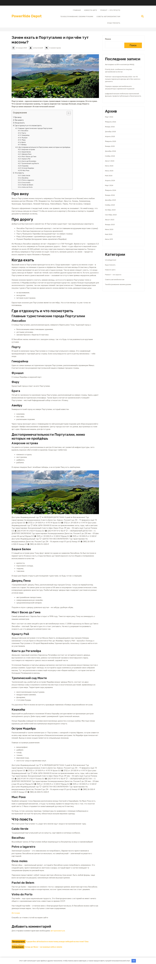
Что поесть (19, 173)
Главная (77, 10)
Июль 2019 (109, 239)
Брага (24, 142)
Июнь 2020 (109, 229)
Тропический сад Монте (30, 163)
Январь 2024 (110, 195)
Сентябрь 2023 (111, 215)
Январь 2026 (110, 127)
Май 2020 (108, 234)
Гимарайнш (25, 135)
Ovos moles (26, 182)
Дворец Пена (26, 154)
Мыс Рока (25, 170)
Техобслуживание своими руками (76, 16)
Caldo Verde (26, 175)
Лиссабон (24, 131)
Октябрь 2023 (110, 210)
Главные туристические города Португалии (35, 128)
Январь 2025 (110, 146)
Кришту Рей (26, 159)
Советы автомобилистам (108, 16)
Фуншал (24, 138)
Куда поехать (113, 23)
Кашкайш (25, 166)
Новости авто (90, 10)
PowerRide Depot (27, 16)
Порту (24, 133)
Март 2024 (109, 185)
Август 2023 (109, 220)
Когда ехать (20, 123)
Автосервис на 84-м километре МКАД (119, 64)
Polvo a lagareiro (28, 180)
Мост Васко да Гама (29, 156)
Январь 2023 (110, 224)
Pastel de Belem (27, 185)
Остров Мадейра (28, 168)
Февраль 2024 (110, 190)
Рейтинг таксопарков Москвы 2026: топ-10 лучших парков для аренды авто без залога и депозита (122, 79)
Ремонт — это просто (110, 10)
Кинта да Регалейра (29, 161)
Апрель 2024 (110, 180)
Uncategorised (110, 260)
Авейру (24, 144)
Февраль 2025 (110, 141)
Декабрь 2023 (110, 200)
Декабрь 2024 (110, 151)
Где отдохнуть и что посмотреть (28, 126)
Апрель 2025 (110, 136)
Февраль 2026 (110, 122)
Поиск (108, 39)
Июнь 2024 (109, 171)
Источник (16, 913)
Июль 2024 (109, 166)
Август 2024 (109, 161)
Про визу (18, 117)
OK (134, 961)
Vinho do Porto (27, 187)
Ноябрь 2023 (110, 205)
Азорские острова (28, 149)
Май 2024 (108, 175)
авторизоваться (58, 931)
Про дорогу (19, 120)
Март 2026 (109, 117)
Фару (24, 140)
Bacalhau (25, 178)
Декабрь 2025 (110, 131)
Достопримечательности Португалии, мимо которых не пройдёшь (44, 147)
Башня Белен (26, 152)
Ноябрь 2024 (110, 156)
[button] (67, 113)
